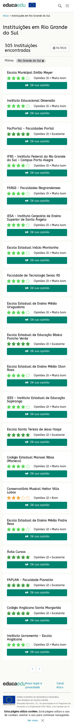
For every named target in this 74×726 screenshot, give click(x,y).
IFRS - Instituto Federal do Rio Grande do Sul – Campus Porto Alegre (36, 158)
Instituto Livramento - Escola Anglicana (29, 637)
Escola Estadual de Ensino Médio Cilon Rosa (36, 368)
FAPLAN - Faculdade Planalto (30, 580)
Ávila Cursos (16, 552)
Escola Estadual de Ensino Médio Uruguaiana (32, 305)
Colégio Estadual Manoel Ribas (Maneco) (30, 459)
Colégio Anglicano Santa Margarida (34, 608)
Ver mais (32, 720)
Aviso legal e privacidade (33, 685)
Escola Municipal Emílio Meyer (30, 72)
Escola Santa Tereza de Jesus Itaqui (34, 429)
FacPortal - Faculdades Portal (30, 128)
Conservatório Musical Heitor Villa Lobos (33, 490)
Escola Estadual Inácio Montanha (32, 248)
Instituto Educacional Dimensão (31, 101)
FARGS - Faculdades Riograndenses (33, 188)
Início (6, 15)
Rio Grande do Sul (31, 60)
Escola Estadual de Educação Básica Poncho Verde (34, 336)
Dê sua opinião (37, 85)
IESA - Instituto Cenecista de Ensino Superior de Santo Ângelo (34, 217)
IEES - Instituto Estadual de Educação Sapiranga (36, 399)
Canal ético (60, 685)
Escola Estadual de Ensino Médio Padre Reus (37, 522)
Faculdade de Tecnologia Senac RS (33, 275)
